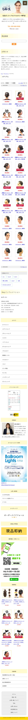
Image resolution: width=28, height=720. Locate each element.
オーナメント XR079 (6, 228)
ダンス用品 (5, 368)
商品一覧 (14, 697)
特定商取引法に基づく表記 (8, 675)
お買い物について (14, 700)
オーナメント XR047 (20, 121)
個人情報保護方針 (6, 682)
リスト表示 (20, 83)
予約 (14, 703)
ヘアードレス (5, 342)
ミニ (3, 276)
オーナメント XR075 (20, 244)
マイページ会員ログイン (8, 498)
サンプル (4, 372)
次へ (24, 85)
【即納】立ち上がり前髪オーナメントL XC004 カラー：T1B (19, 642)
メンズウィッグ (6, 377)
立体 (19, 280)
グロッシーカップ (6, 333)
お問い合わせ (14, 706)
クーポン (4, 502)
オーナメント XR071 (6, 260)
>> (25, 85)
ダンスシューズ (6, 381)
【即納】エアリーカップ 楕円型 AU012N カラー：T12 (7, 601)
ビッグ (9, 276)
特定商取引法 (14, 709)
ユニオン (4, 337)
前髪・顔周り (5, 280)
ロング (13, 280)
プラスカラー (5, 351)
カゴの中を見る (6, 494)
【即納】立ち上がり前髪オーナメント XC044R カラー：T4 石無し (7, 642)
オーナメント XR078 (20, 228)
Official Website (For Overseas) (8, 485)
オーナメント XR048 (6, 103)
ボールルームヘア (6, 346)
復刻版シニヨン (6, 355)
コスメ (4, 364)
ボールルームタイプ (7, 284)
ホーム (2, 73)
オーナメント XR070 (20, 260)
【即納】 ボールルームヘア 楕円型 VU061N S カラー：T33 (19, 601)
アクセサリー (5, 359)
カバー (15, 276)
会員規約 (4, 686)
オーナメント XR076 (6, 244)
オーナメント (6, 73)
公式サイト (3, 483)
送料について (5, 678)
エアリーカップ (6, 329)
